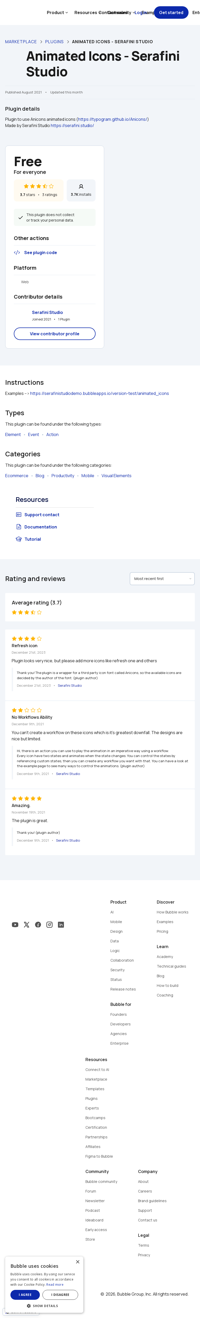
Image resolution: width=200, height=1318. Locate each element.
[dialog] (44, 1285)
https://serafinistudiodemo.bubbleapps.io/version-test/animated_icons (99, 393)
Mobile (88, 475)
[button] (44, 1305)
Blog (40, 475)
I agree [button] (25, 1294)
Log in (141, 12)
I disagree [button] (60, 1294)
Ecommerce (16, 475)
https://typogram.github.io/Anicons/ (112, 119)
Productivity (63, 475)
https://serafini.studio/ (72, 125)
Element (13, 434)
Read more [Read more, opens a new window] (55, 1284)
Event (33, 434)
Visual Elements (117, 475)
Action (52, 434)
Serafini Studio (47, 312)
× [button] (77, 1262)
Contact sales (113, 12)
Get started (171, 12)
